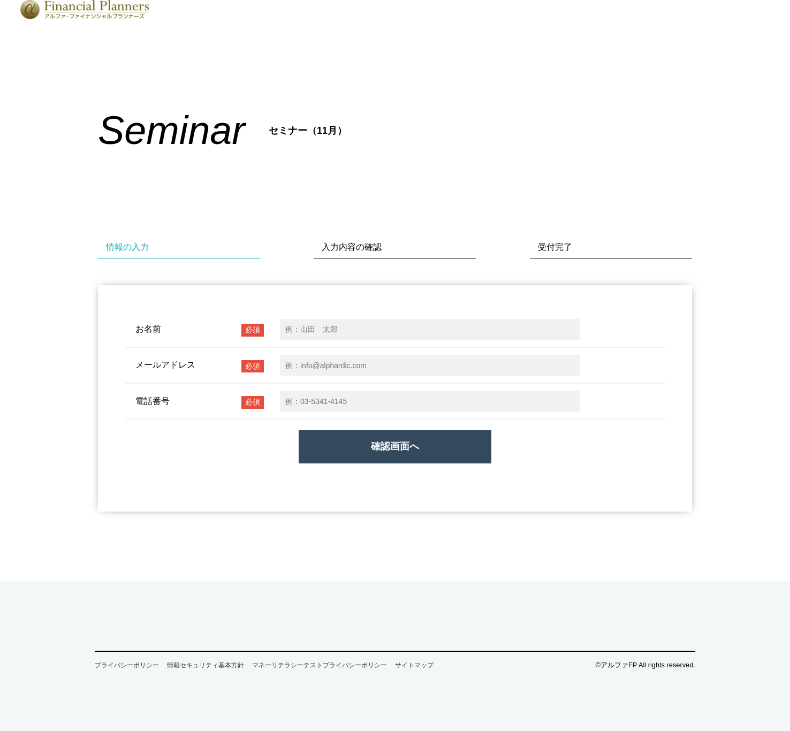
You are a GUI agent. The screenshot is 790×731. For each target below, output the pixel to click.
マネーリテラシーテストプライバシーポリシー (319, 665)
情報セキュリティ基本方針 (205, 665)
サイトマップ (414, 665)
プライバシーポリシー (127, 665)
